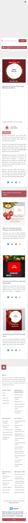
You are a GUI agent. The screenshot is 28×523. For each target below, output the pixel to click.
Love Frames (6, 492)
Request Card (6, 403)
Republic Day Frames (20, 474)
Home (5, 47)
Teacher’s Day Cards (8, 429)
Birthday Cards (18, 401)
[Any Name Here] (14, 122)
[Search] (10, 40)
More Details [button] (19, 515)
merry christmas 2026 (20, 149)
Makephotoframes (14, 502)
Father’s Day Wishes (7, 432)
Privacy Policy (6, 400)
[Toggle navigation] (25, 2)
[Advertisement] (14, 18)
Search (22, 40)
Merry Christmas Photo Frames (17, 47)
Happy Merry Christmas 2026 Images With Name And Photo (13, 87)
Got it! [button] (14, 519)
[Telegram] (14, 508)
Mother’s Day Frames (8, 434)
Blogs (4, 395)
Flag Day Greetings (19, 492)
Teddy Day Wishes (7, 487)
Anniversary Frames (20, 404)
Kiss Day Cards (6, 490)
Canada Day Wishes (19, 490)
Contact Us (5, 398)
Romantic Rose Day (7, 480)
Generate (6, 132)
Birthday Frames (19, 394)
